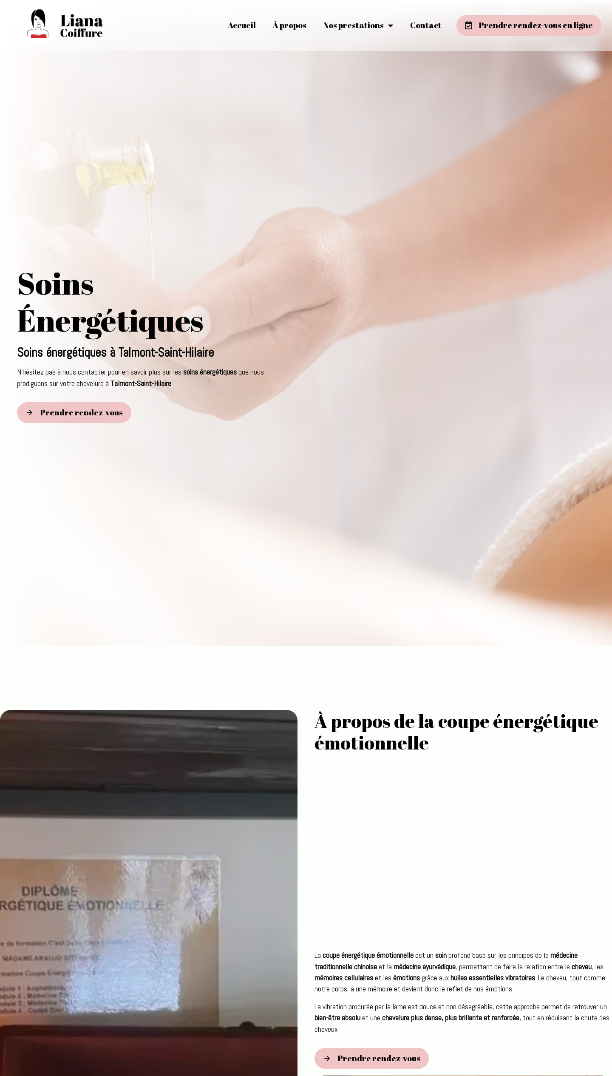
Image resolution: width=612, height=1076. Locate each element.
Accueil (242, 25)
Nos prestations (358, 25)
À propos (289, 25)
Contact (426, 25)
